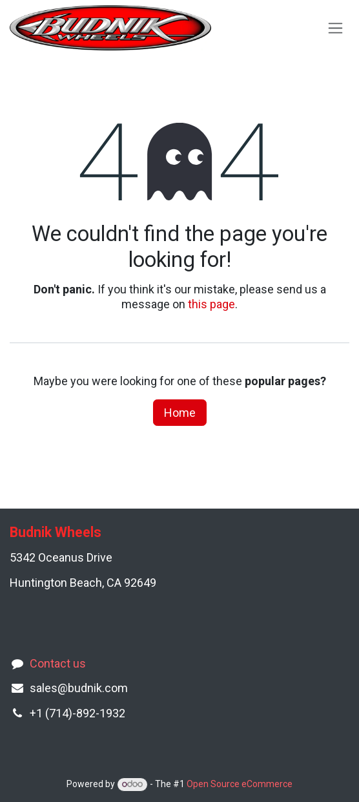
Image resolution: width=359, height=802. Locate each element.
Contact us (58, 663)
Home (180, 412)
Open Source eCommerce (239, 784)
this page (211, 304)
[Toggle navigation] (335, 28)
